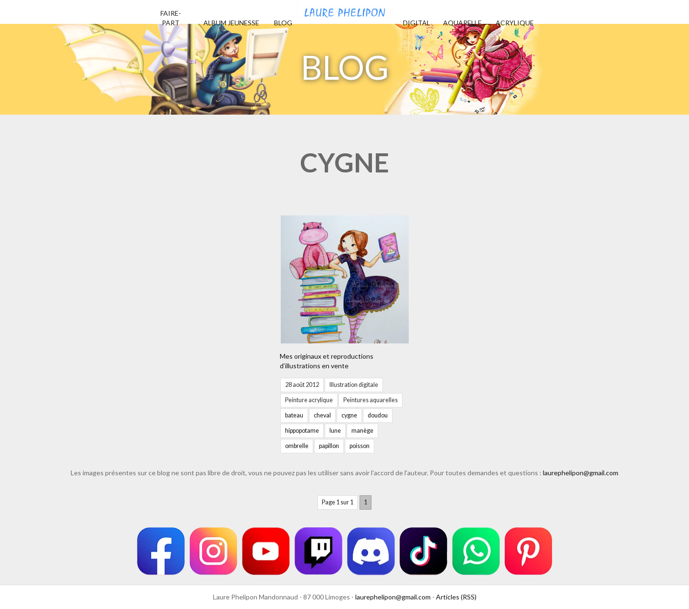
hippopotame (302, 430)
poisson (360, 445)
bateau (294, 415)
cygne (349, 415)
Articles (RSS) (456, 597)
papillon (329, 445)
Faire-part (170, 18)
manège (362, 430)
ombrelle (296, 445)
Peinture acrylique (309, 400)
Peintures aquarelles (370, 400)
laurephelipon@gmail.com (580, 473)
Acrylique (515, 23)
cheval (322, 415)
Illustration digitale (353, 384)
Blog (283, 23)
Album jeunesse (231, 23)
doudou (378, 415)
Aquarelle (462, 23)
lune (335, 430)
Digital (416, 23)
